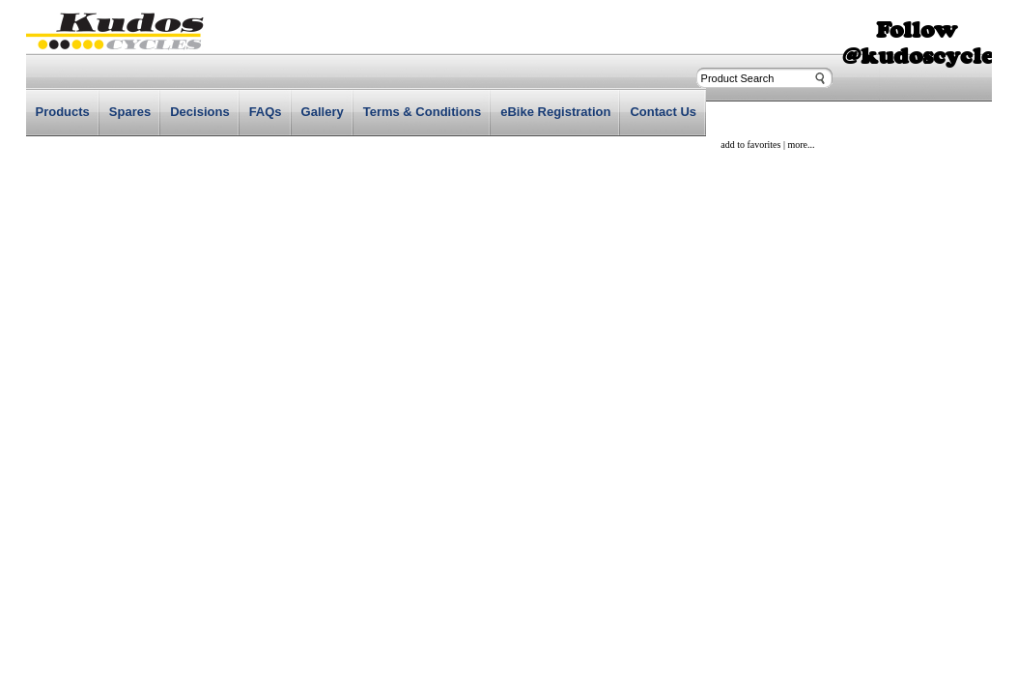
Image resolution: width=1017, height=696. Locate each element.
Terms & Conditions (422, 111)
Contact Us (663, 111)
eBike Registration (555, 111)
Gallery (322, 111)
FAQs (265, 111)
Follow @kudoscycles (923, 42)
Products (63, 111)
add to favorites (750, 144)
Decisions (199, 111)
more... (800, 144)
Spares (130, 111)
